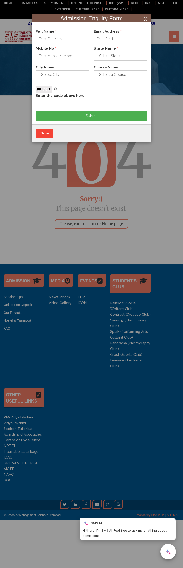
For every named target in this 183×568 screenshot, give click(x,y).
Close (44, 133)
